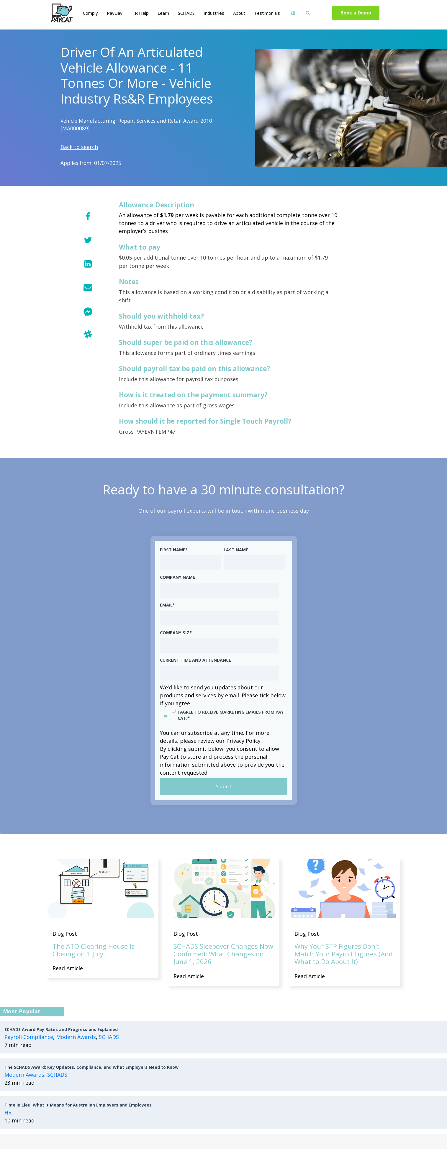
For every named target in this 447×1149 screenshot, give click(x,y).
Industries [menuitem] (214, 13)
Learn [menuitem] (163, 13)
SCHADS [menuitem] (186, 13)
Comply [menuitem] (90, 13)
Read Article (68, 968)
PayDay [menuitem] (114, 13)
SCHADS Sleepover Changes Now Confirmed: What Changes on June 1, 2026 (223, 954)
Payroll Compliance (28, 1037)
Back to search (79, 146)
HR (8, 1112)
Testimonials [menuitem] (267, 13)
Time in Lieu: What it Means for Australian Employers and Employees (78, 1105)
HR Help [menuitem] (140, 13)
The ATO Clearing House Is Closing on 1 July (94, 950)
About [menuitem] (239, 13)
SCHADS (109, 1037)
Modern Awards (76, 1037)
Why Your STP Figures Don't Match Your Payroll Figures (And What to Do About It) (343, 954)
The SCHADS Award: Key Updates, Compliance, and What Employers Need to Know (91, 1067)
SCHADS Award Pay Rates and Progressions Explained (61, 1029)
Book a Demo (355, 13)
